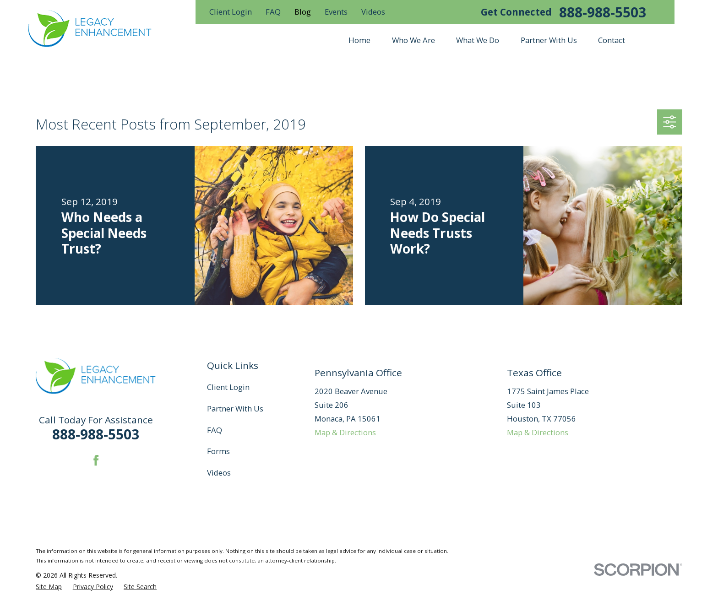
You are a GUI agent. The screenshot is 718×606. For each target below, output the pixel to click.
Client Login (230, 11)
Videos (373, 11)
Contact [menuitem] (611, 40)
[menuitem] (49, 586)
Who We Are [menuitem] (413, 40)
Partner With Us (235, 408)
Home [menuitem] (359, 40)
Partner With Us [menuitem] (549, 40)
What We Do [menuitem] (477, 40)
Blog (302, 11)
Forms (218, 451)
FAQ (273, 11)
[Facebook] (96, 460)
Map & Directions (345, 432)
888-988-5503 (602, 12)
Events (336, 11)
